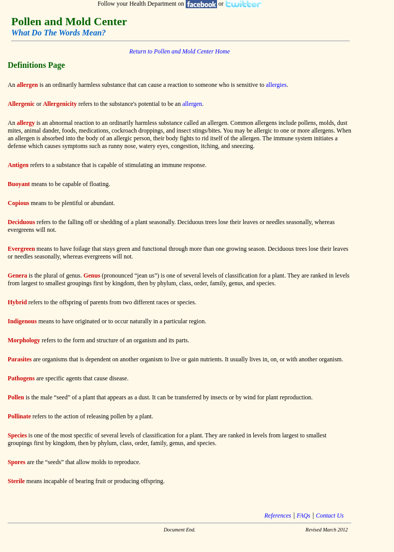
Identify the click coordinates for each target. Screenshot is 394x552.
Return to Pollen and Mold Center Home (179, 51)
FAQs (303, 515)
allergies (276, 84)
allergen (192, 103)
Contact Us (330, 515)
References (277, 515)
